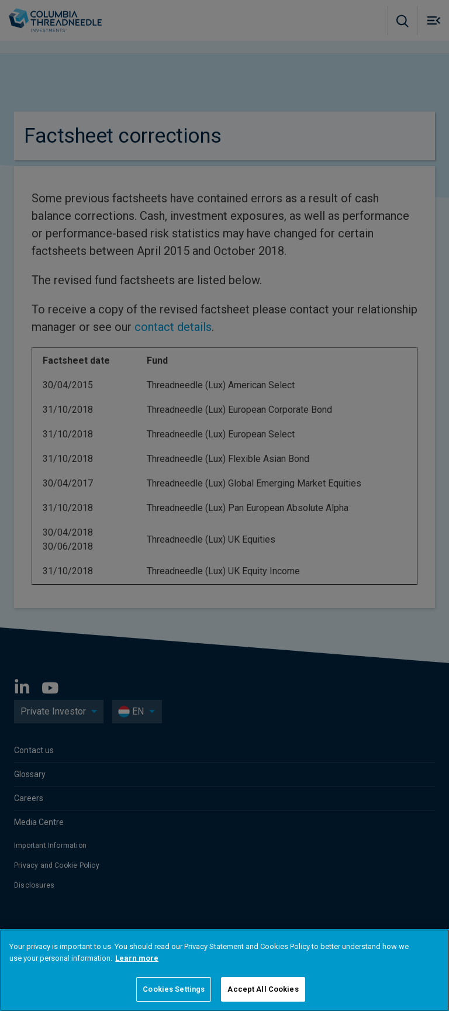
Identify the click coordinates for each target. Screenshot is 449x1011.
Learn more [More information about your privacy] (136, 958)
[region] (224, 970)
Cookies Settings (174, 989)
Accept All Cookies (262, 989)
